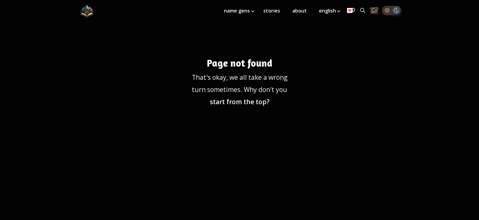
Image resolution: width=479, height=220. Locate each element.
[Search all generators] (362, 10)
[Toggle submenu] (252, 11)
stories (271, 10)
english (328, 10)
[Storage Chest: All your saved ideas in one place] (374, 11)
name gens (237, 10)
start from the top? (239, 101)
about (299, 10)
